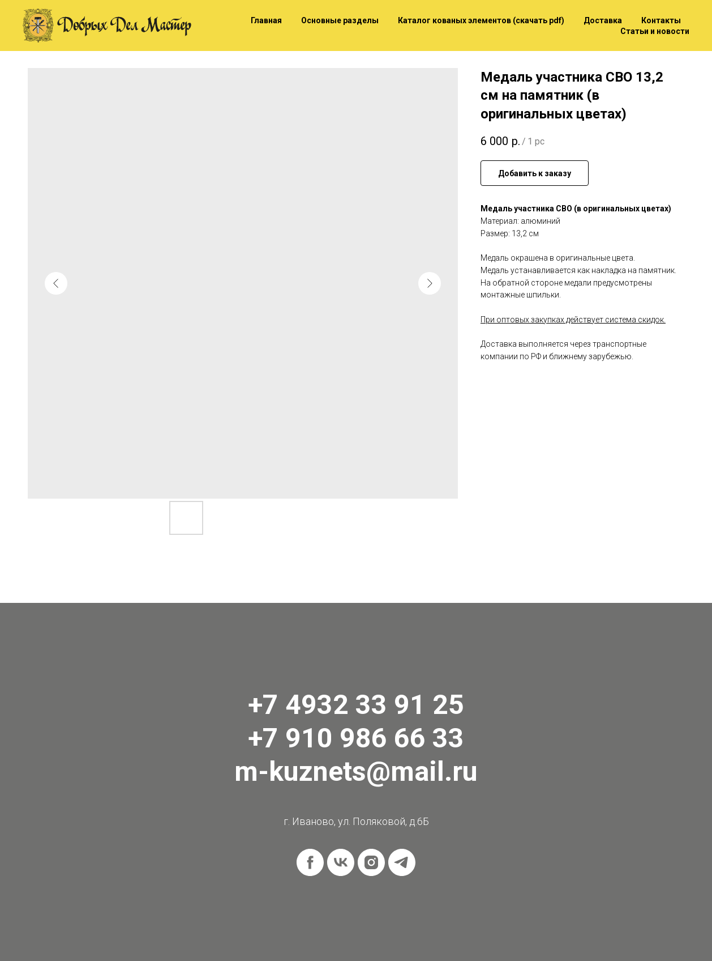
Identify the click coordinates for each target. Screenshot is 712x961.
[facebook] (310, 862)
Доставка (603, 20)
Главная (266, 20)
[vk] (340, 862)
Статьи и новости (654, 31)
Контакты (661, 20)
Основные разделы (340, 20)
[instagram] (371, 862)
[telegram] (401, 862)
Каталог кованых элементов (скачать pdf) (481, 20)
